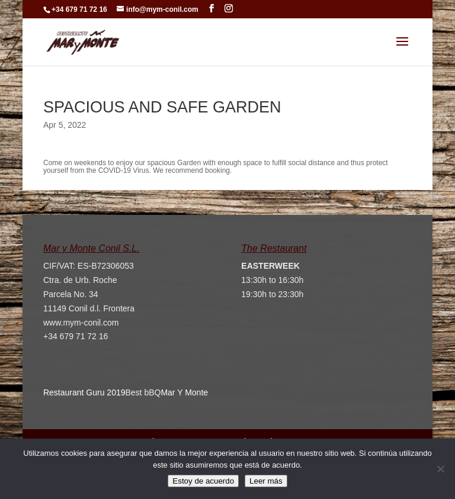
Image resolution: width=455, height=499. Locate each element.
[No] (440, 469)
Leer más (266, 481)
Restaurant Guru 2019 (84, 392)
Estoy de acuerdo (203, 481)
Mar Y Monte (184, 392)
